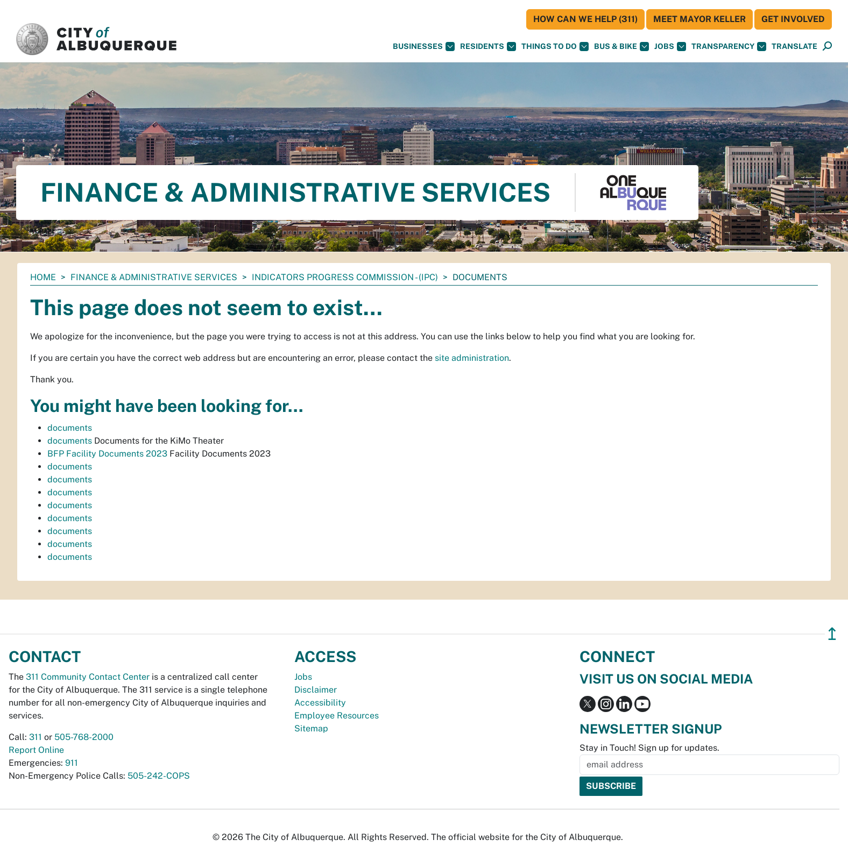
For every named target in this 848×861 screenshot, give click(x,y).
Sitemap (311, 728)
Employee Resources (336, 715)
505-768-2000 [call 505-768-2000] (84, 737)
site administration (472, 358)
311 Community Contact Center (88, 677)
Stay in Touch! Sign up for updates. (649, 748)
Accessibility (320, 703)
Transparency (728, 46)
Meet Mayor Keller (699, 19)
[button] (794, 46)
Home (43, 277)
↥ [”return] (832, 634)
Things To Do (555, 46)
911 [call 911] (71, 763)
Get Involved (793, 19)
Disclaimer (315, 690)
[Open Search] (827, 46)
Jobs (670, 46)
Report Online (36, 750)
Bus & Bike (621, 46)
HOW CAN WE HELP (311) (585, 19)
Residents (488, 46)
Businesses (424, 46)
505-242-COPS (159, 776)
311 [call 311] (35, 737)
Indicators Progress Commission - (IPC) (345, 277)
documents (69, 428)
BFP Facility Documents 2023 (107, 454)
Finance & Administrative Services (153, 277)
